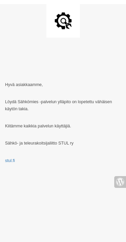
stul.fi (10, 160)
